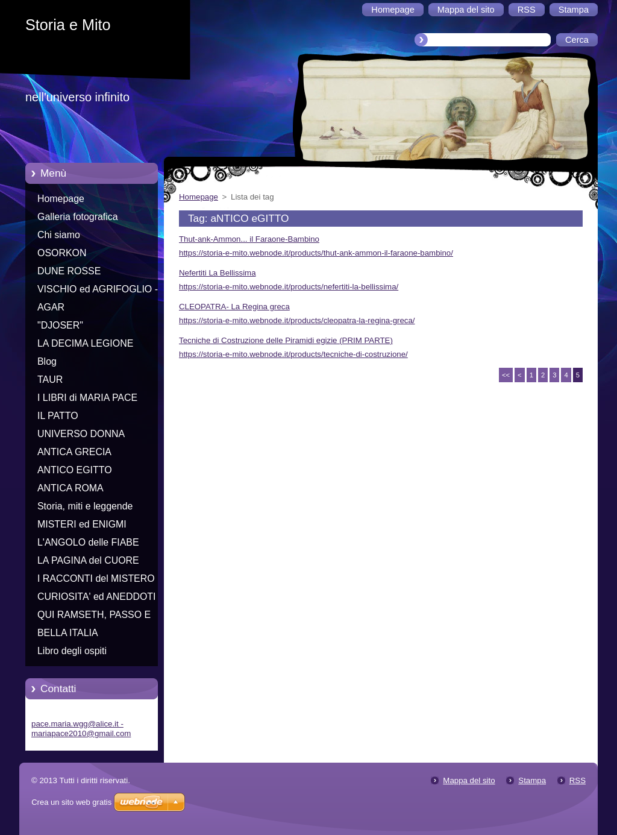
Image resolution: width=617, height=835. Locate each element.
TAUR (50, 379)
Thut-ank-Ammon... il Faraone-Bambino (249, 239)
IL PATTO (57, 416)
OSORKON (61, 253)
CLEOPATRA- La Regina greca (234, 306)
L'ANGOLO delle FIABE (88, 542)
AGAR (50, 307)
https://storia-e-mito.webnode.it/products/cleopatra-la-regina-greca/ (297, 320)
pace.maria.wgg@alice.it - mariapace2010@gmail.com (81, 728)
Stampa (532, 780)
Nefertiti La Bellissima (217, 272)
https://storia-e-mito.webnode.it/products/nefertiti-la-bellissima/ (288, 286)
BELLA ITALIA (67, 633)
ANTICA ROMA (70, 488)
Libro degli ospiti (72, 651)
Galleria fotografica (77, 217)
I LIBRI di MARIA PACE (87, 397)
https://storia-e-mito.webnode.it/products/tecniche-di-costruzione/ (293, 354)
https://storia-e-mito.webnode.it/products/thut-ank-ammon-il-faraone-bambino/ (316, 252)
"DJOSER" (60, 325)
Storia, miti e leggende (85, 506)
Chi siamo (58, 235)
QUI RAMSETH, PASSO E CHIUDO (94, 617)
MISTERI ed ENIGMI (82, 524)
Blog (47, 361)
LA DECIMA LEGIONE (85, 343)
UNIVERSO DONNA (81, 434)
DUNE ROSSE (69, 271)
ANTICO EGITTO (74, 470)
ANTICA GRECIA (74, 452)
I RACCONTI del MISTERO (96, 578)
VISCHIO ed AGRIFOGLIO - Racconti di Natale (97, 291)
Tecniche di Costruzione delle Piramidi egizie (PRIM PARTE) (286, 340)
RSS (577, 780)
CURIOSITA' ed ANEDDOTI (96, 596)
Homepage (60, 199)
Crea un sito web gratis (71, 802)
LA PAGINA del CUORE (88, 560)
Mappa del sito (469, 780)
